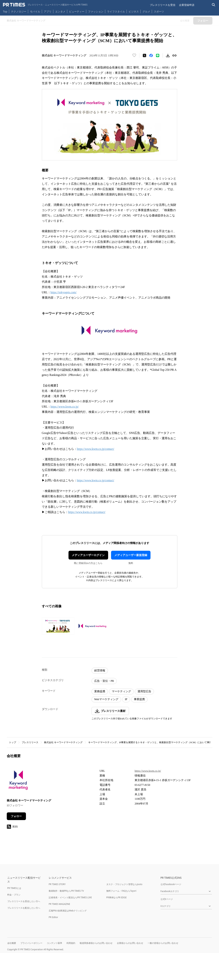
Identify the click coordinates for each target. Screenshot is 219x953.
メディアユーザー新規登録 (130, 555)
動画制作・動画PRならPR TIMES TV (66, 890)
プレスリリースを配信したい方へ (23, 907)
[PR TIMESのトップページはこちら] (45, 5)
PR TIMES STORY (57, 884)
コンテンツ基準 (54, 943)
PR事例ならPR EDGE (116, 897)
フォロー (16, 816)
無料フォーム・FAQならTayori (121, 890)
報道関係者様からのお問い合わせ (96, 943)
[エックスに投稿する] (144, 55)
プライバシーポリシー (31, 943)
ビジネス (134, 11)
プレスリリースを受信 (162, 5)
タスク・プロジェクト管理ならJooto (124, 884)
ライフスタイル (116, 11)
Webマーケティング (106, 699)
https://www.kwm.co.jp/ (65, 406)
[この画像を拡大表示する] (58, 626)
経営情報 (99, 670)
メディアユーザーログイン (88, 555)
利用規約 (70, 943)
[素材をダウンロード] (168, 55)
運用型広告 (144, 691)
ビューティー (76, 11)
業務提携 (99, 691)
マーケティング (121, 691)
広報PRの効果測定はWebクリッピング (68, 910)
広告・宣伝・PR (104, 680)
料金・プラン (13, 894)
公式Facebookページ (171, 884)
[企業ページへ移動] (18, 781)
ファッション (95, 11)
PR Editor (53, 917)
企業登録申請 (186, 5)
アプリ (48, 11)
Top (5, 11)
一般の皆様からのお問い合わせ (163, 943)
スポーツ (159, 11)
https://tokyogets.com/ (64, 292)
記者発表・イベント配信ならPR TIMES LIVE (70, 897)
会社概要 (11, 943)
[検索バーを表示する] (213, 4)
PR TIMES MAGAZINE (59, 904)
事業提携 (139, 699)
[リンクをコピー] (174, 55)
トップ (12, 742)
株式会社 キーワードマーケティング (63, 742)
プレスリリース (30, 742)
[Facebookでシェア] (151, 55)
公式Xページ (167, 899)
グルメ (146, 11)
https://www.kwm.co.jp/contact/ (95, 448)
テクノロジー (18, 11)
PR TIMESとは (14, 888)
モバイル (35, 11)
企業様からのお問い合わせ (130, 943)
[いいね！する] (134, 55)
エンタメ (60, 11)
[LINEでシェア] (158, 55)
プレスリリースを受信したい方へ (23, 901)
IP (126, 699)
